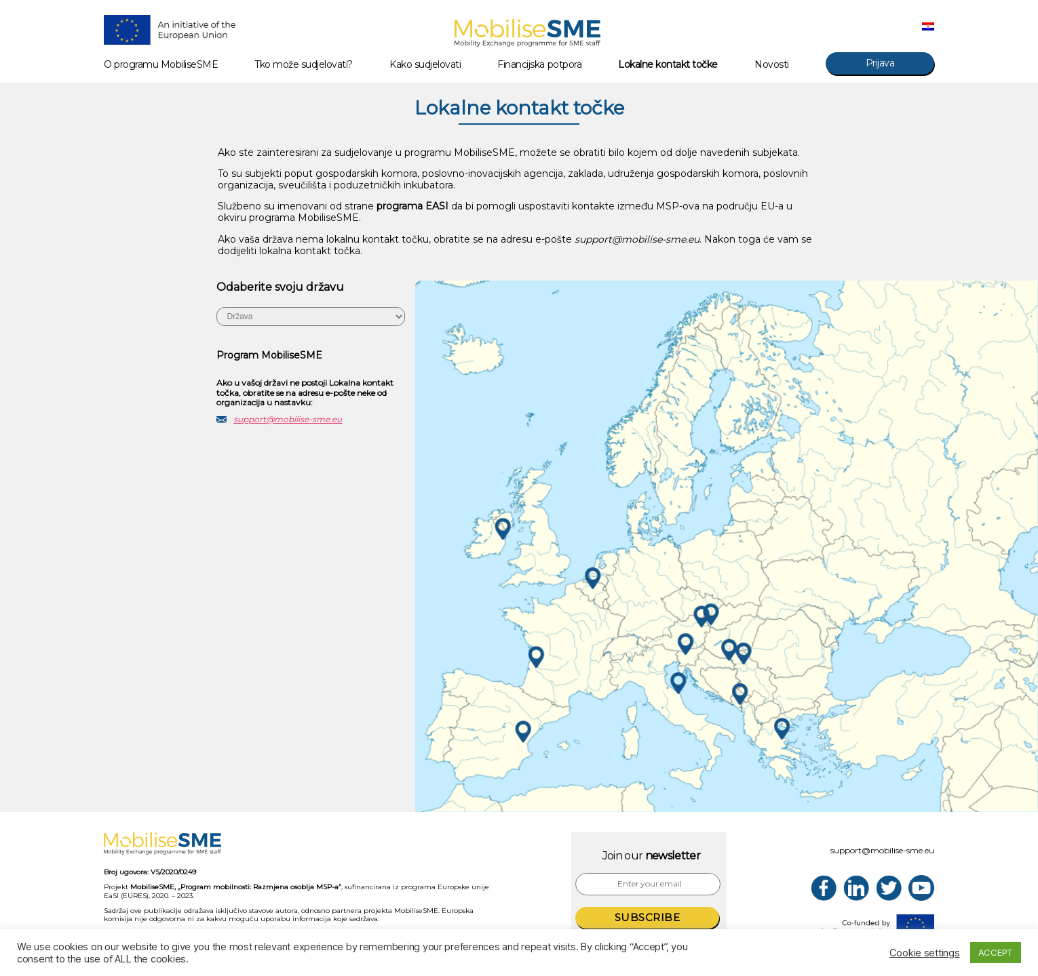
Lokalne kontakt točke (668, 64)
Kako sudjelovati (425, 64)
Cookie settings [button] (924, 953)
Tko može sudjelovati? (303, 64)
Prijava (880, 63)
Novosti (771, 64)
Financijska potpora (539, 64)
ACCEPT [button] (995, 952)
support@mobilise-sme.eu (287, 419)
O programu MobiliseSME (161, 64)
